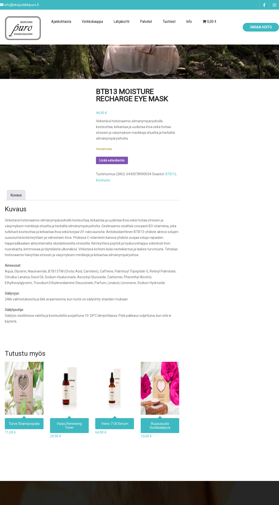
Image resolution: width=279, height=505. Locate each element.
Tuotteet (169, 21)
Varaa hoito (261, 27)
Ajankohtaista (61, 21)
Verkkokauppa (92, 21)
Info (189, 21)
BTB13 (170, 174)
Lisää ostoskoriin (112, 160)
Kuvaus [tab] (16, 195)
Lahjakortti (121, 21)
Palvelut (146, 21)
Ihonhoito (103, 180)
